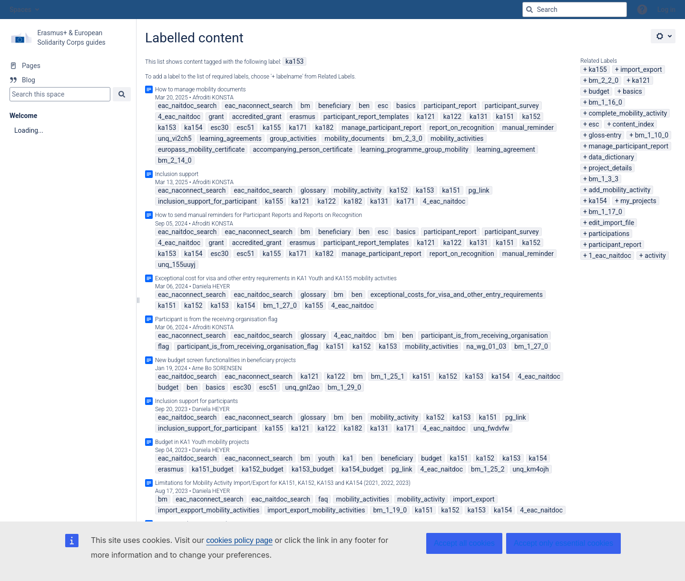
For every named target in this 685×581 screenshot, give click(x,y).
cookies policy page (239, 540)
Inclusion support (176, 174)
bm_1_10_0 (652, 135)
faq (323, 499)
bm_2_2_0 (603, 80)
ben (364, 105)
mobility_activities (457, 138)
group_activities (293, 138)
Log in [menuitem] (666, 9)
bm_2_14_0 (175, 160)
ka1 (348, 458)
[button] (642, 9)
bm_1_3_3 (603, 179)
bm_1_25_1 (388, 376)
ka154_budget (362, 469)
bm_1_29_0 (345, 387)
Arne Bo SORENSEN (217, 368)
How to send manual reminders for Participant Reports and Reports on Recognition (258, 215)
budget (598, 91)
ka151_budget (213, 469)
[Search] (529, 9)
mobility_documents (354, 138)
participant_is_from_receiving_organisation (484, 335)
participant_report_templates (366, 116)
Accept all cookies (464, 543)
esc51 (245, 127)
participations (608, 233)
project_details (610, 168)
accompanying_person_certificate (302, 149)
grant (216, 116)
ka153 (294, 61)
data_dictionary (611, 157)
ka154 (597, 201)
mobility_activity (358, 190)
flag (163, 346)
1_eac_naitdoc (609, 255)
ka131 (479, 116)
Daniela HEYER (211, 286)
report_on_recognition (462, 127)
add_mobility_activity (619, 190)
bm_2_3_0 (407, 138)
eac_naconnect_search (258, 105)
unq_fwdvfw (491, 428)
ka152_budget (263, 469)
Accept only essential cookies (563, 543)
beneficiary (334, 105)
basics (632, 91)
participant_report (614, 244)
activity (655, 255)
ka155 (597, 69)
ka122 (452, 116)
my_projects (638, 201)
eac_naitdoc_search (187, 105)
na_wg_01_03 (486, 346)
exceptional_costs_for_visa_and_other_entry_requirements (457, 294)
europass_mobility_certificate (201, 149)
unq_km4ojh (531, 469)
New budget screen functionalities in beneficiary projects (225, 360)
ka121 (641, 80)
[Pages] (68, 66)
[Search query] (574, 9)
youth (326, 458)
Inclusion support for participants (196, 401)
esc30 (220, 127)
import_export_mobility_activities (316, 510)
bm (305, 105)
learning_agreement (506, 149)
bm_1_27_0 (280, 305)
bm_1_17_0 (605, 212)
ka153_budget (312, 469)
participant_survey (512, 105)
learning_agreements (231, 138)
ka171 (298, 127)
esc (593, 124)
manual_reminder (528, 127)
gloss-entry (604, 135)
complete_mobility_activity (627, 113)
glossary (313, 190)
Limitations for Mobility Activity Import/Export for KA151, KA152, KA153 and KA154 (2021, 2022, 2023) (283, 483)
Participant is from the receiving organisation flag (216, 319)
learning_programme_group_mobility (415, 149)
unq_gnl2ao (302, 387)
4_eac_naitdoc (179, 116)
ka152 (531, 116)
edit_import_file (611, 222)
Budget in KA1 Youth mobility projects (202, 442)
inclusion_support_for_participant (207, 201)
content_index (633, 124)
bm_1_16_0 (605, 102)
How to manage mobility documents (200, 89)
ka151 (505, 116)
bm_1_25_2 (488, 469)
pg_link (479, 190)
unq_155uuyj (177, 264)
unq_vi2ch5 (175, 138)
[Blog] (68, 80)
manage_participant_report (628, 146)
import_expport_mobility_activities (208, 510)
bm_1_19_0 (390, 510)
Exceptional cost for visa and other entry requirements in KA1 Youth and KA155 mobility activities (276, 278)
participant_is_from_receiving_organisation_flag (247, 346)
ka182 (324, 127)
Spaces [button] (20, 9)
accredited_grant (257, 116)
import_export (641, 69)
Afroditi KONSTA (213, 97)
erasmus (302, 116)
